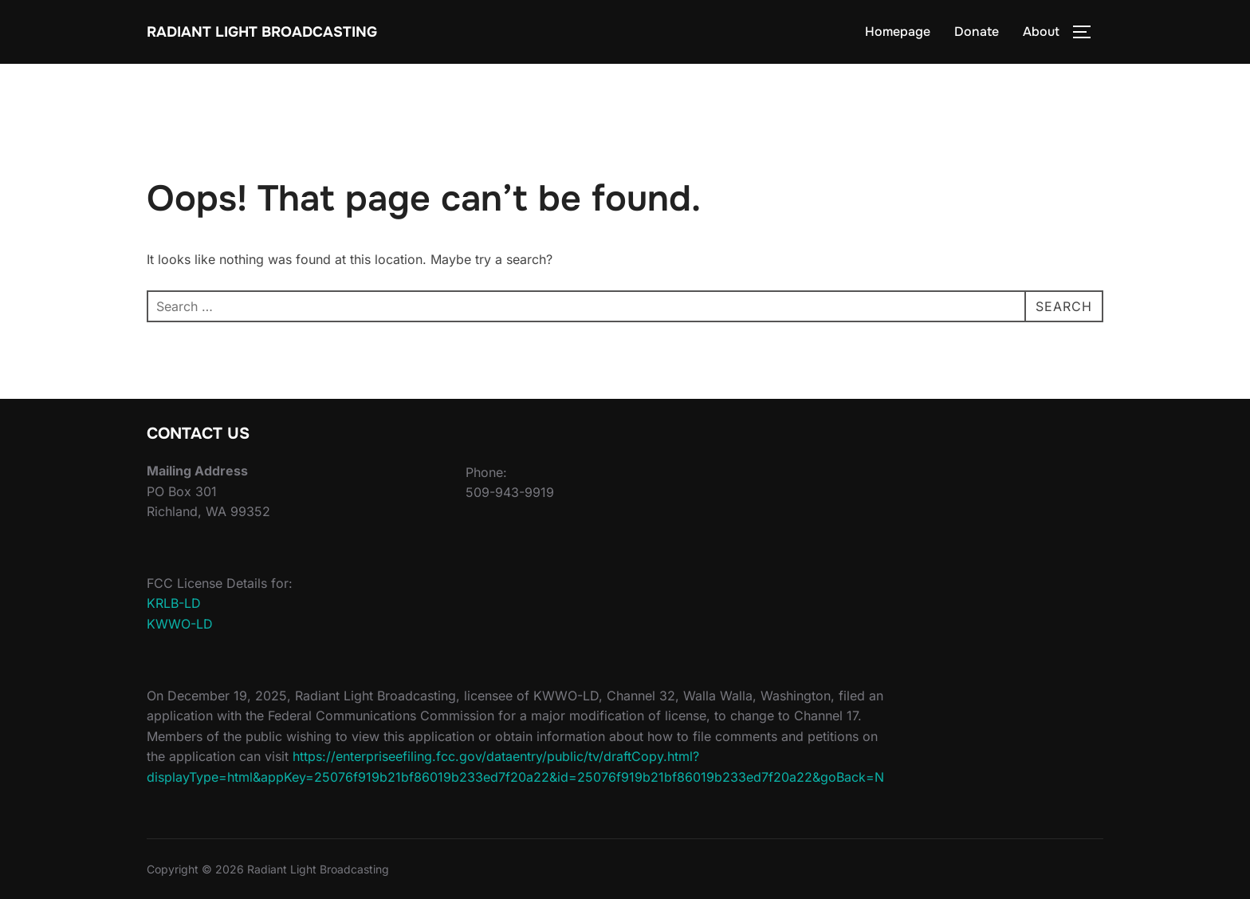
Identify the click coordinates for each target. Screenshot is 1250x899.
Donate (976, 31)
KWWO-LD (180, 624)
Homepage (897, 31)
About (1041, 31)
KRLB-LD (174, 603)
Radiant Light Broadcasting (262, 32)
